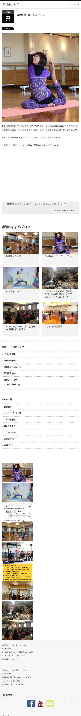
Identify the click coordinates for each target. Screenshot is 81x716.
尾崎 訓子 (11, 384)
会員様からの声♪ (14, 256)
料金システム (9, 426)
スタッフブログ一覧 (12, 413)
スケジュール (9, 432)
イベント (8, 354)
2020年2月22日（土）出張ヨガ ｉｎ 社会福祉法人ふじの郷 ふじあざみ (36, 204)
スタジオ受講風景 (53, 326)
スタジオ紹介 (9, 439)
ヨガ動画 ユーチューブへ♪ (59, 256)
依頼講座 (8, 360)
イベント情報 (9, 420)
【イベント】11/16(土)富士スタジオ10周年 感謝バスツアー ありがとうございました (59, 294)
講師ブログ (9, 380)
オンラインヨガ (13, 291)
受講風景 (8, 373)
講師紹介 (8, 407)
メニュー (73, 4)
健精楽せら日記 (10, 367)
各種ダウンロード (11, 445)
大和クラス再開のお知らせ (63, 210)
